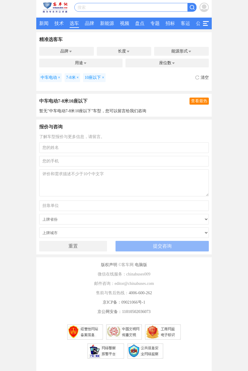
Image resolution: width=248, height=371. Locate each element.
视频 (124, 23)
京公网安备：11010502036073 (123, 311)
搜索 (82, 7)
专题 (155, 23)
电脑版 (141, 265)
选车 (74, 23)
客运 (185, 23)
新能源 (107, 23)
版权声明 (109, 265)
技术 (59, 23)
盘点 (139, 23)
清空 (202, 77)
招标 (170, 23)
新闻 (44, 23)
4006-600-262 (140, 293)
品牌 (89, 23)
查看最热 (199, 101)
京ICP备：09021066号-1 (124, 302)
